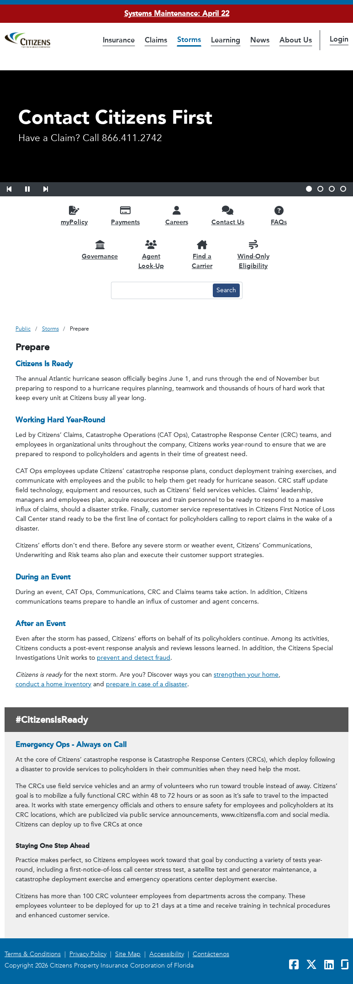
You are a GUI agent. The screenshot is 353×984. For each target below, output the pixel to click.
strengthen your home (246, 675)
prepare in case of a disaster (146, 684)
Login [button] (339, 39)
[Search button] (226, 290)
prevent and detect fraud (133, 658)
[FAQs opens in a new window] (279, 215)
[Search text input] (161, 290)
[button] (15, 187)
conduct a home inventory (53, 684)
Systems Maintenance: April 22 (176, 13)
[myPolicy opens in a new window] (74, 215)
